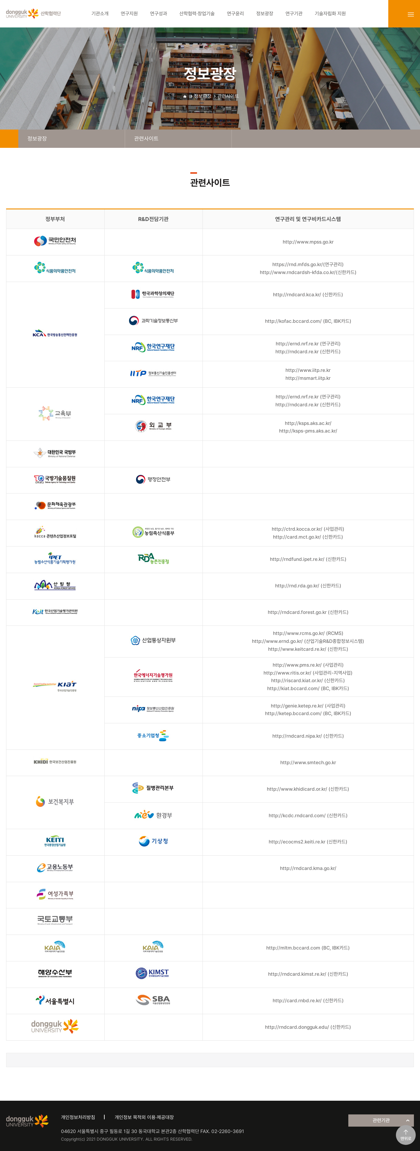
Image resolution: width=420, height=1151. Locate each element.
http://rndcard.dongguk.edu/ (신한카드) (308, 1027)
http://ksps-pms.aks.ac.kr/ (308, 431)
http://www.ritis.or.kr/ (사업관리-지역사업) (308, 673)
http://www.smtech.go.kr (308, 762)
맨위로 (405, 1138)
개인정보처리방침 (78, 1117)
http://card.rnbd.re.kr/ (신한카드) (308, 1000)
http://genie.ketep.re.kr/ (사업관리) (308, 706)
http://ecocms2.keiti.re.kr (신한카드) (308, 842)
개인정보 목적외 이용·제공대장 (144, 1117)
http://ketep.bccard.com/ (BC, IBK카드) (308, 713)
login (397, 14)
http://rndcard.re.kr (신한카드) (308, 352)
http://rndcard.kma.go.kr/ (308, 868)
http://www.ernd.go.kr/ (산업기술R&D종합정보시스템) (308, 641)
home (9, 139)
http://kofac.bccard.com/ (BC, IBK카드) (308, 321)
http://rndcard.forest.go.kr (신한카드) (308, 612)
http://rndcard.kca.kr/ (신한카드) (308, 295)
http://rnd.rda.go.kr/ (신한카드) (308, 586)
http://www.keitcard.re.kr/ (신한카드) (308, 649)
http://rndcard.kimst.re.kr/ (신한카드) (308, 974)
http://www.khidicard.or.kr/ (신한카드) (308, 789)
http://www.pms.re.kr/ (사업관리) (308, 665)
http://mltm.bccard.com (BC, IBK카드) (308, 948)
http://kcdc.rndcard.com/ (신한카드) (308, 815)
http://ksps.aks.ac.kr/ (308, 423)
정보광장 (202, 96)
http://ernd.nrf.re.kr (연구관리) (308, 344)
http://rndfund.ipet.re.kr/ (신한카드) (308, 559)
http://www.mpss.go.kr (308, 242)
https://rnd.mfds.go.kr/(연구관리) (308, 264)
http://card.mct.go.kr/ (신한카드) (308, 537)
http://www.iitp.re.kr (308, 370)
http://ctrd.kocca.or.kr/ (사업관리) (308, 529)
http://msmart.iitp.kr (308, 378)
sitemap (411, 14)
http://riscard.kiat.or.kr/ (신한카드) (308, 680)
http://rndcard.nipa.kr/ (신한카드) (308, 736)
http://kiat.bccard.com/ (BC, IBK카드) (308, 688)
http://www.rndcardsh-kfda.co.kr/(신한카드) (308, 272)
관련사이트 (228, 96)
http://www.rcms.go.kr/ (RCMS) (308, 633)
